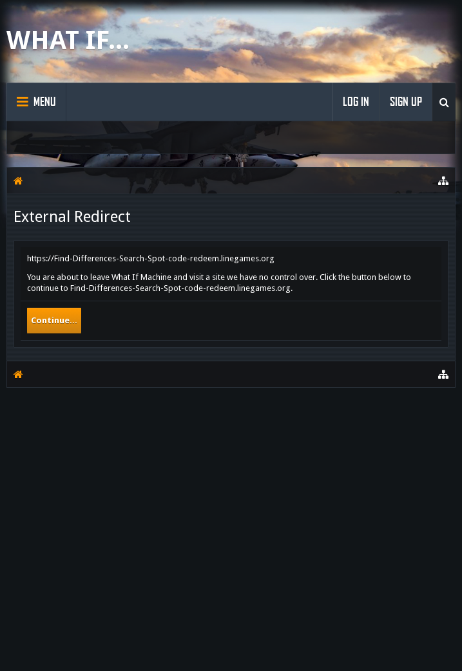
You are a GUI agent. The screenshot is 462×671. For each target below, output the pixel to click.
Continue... (54, 320)
